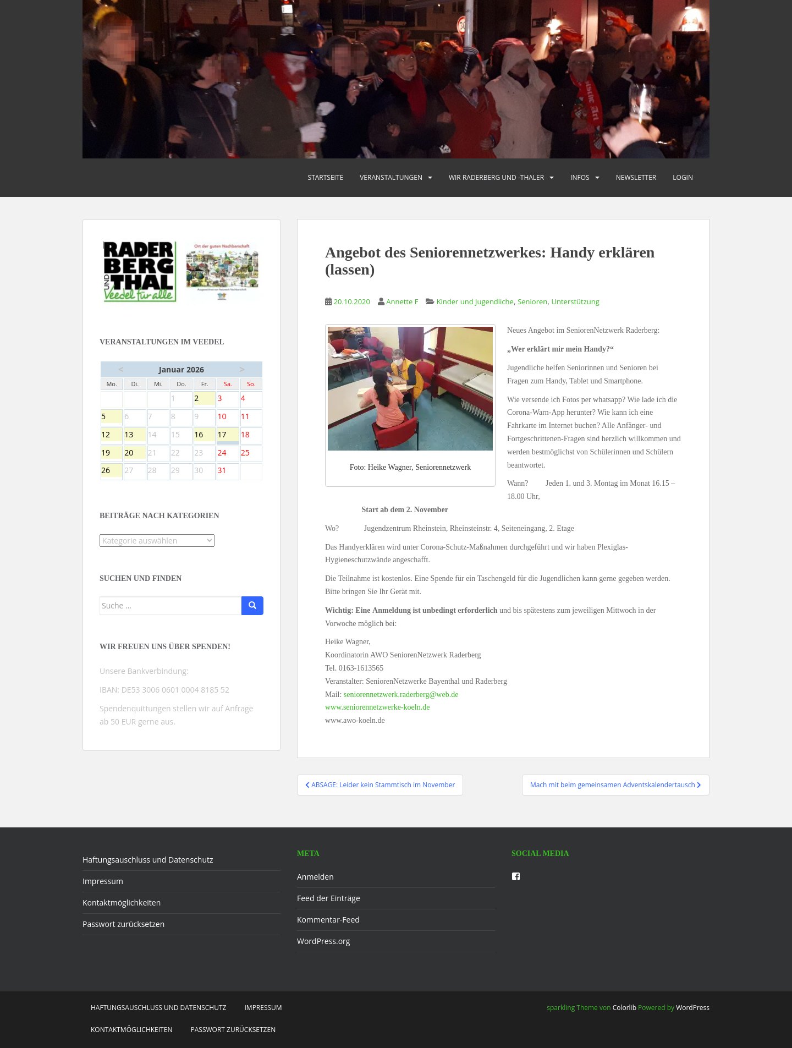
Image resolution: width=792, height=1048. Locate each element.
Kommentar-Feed (328, 919)
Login (683, 177)
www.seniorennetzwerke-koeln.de (377, 707)
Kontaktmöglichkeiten (121, 902)
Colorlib (624, 1007)
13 (134, 435)
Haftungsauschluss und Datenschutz (147, 859)
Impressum (102, 881)
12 (111, 435)
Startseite (326, 177)
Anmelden (315, 876)
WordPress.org (323, 941)
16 (204, 435)
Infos (580, 177)
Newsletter (636, 177)
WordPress (693, 1007)
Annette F (402, 301)
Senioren (532, 301)
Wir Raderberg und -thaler (496, 177)
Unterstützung (576, 301)
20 (134, 453)
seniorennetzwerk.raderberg (401, 694)
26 (111, 471)
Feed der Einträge (328, 898)
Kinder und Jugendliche (475, 301)
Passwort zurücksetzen (123, 924)
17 (227, 435)
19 (111, 453)
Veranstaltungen (391, 177)
